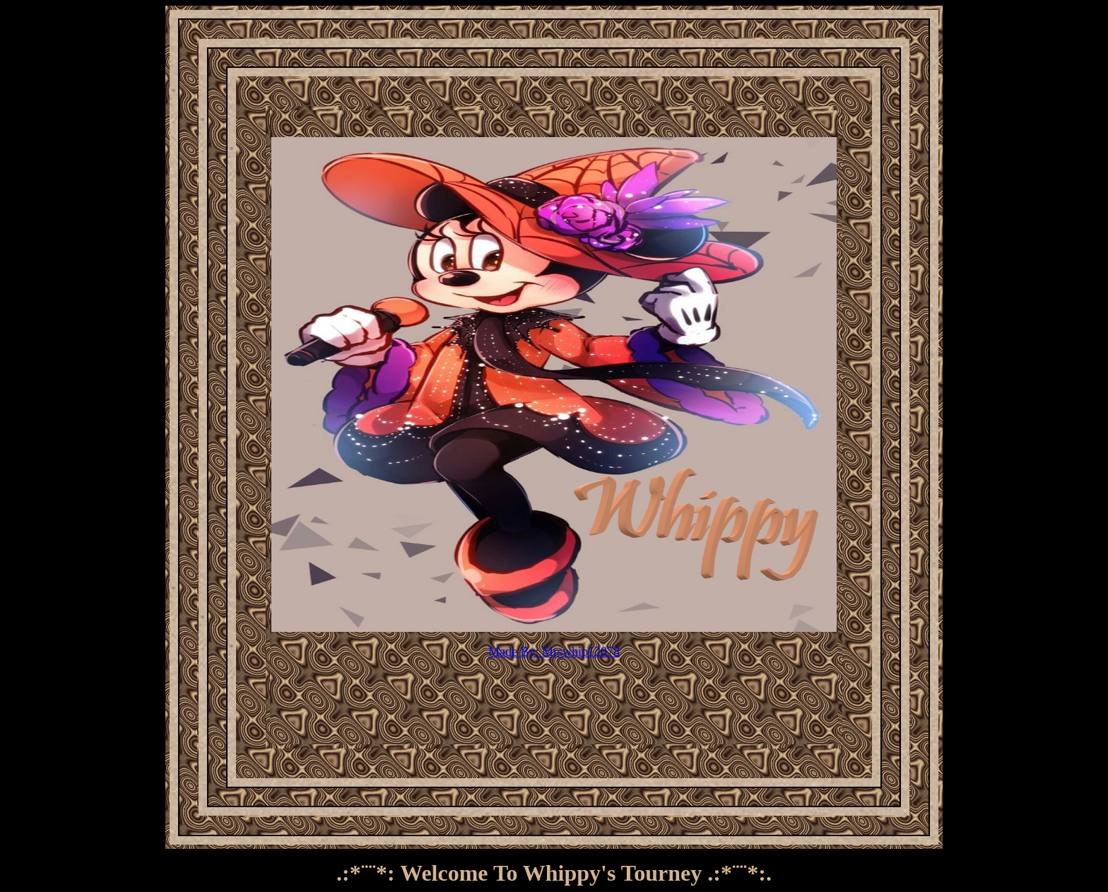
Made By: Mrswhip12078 (554, 652)
